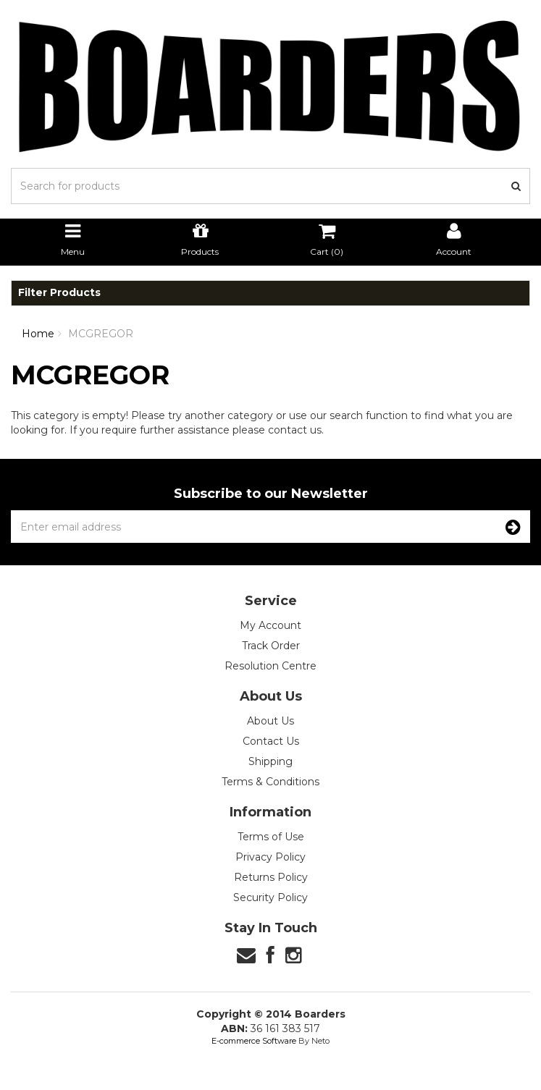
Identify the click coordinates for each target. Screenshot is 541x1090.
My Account (270, 625)
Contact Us (271, 741)
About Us (270, 720)
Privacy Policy (270, 856)
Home (38, 333)
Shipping (270, 761)
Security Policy (270, 897)
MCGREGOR (100, 333)
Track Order (271, 645)
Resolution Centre (270, 665)
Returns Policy (271, 877)
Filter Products (59, 292)
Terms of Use (271, 836)
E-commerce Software (253, 1041)
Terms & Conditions (270, 781)
